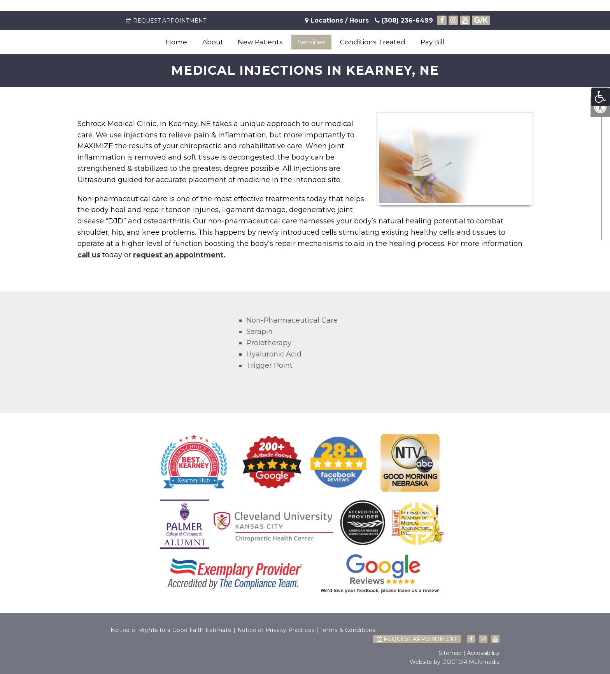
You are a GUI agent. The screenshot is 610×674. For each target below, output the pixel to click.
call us (88, 255)
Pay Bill (433, 42)
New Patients (260, 42)
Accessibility (483, 652)
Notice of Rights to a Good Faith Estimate (170, 630)
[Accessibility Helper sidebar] (600, 97)
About (212, 42)
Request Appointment (166, 20)
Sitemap (450, 652)
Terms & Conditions (347, 630)
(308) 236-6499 (404, 20)
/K (481, 20)
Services (312, 42)
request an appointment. (179, 255)
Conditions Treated (372, 42)
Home (176, 42)
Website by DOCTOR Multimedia (455, 661)
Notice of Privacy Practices (276, 630)
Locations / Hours (339, 20)
